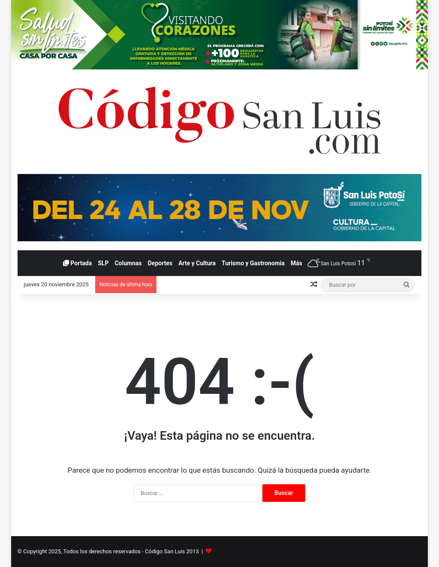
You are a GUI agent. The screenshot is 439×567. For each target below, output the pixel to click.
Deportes (160, 263)
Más (296, 263)
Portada (77, 263)
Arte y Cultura (197, 263)
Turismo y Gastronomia (253, 263)
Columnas (127, 263)
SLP (103, 263)
